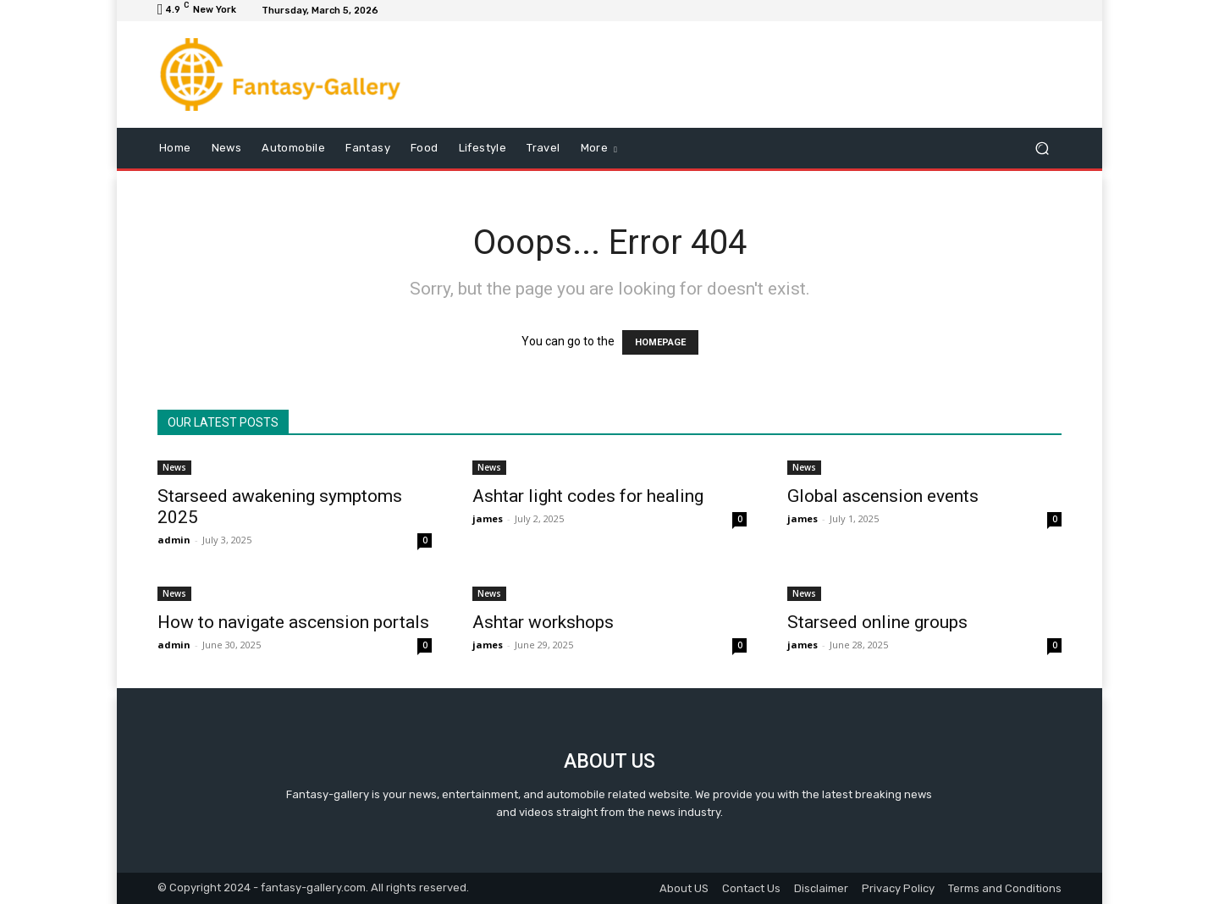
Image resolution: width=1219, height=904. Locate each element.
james (487, 518)
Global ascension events (883, 496)
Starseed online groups (877, 622)
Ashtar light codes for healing (587, 496)
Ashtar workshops (543, 622)
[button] (1042, 148)
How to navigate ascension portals (293, 622)
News (174, 467)
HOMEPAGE (660, 342)
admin (173, 539)
